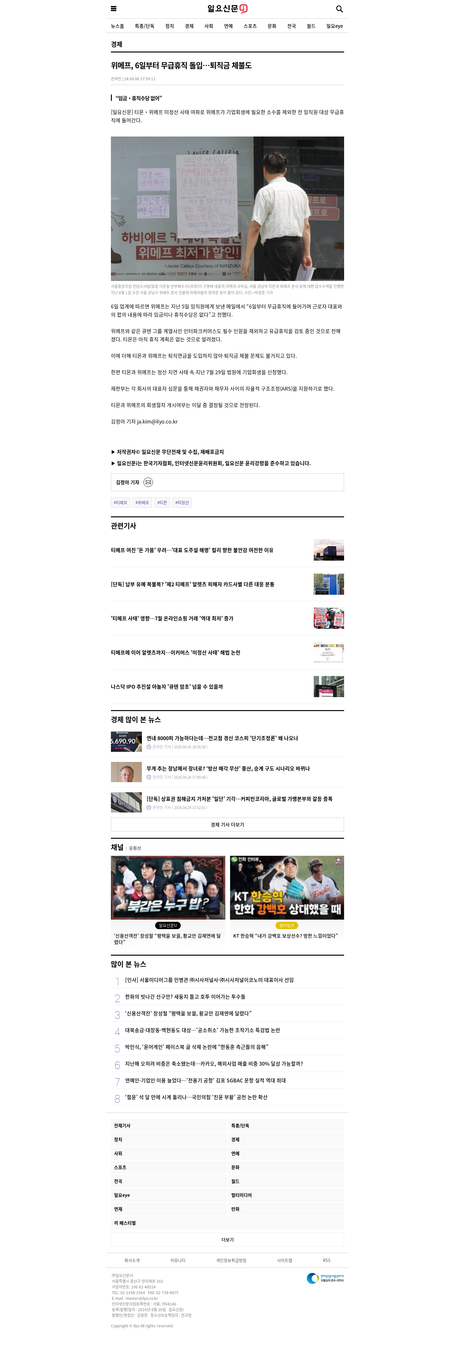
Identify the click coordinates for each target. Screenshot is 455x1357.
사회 (208, 25)
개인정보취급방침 (231, 1260)
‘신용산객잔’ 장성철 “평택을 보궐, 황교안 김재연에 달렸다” (188, 1013)
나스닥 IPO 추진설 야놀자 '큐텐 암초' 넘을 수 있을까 (167, 686)
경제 (189, 25)
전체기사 (122, 1125)
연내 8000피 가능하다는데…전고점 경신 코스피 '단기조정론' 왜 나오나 (222, 738)
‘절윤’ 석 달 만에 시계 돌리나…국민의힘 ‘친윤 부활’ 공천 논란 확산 (196, 1096)
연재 (118, 1209)
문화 (272, 25)
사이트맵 (284, 1260)
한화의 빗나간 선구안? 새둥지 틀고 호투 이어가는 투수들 (185, 996)
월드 (311, 25)
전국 (291, 25)
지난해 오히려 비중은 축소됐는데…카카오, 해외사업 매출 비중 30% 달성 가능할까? (214, 1063)
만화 (235, 1209)
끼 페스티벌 (125, 1223)
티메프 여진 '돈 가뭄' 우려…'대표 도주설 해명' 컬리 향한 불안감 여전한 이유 (192, 549)
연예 (228, 25)
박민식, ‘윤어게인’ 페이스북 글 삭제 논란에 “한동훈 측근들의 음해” (196, 1046)
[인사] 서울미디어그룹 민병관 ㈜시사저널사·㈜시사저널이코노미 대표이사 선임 (209, 979)
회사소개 (132, 1260)
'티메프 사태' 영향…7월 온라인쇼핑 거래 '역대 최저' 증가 (172, 618)
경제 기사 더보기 (227, 824)
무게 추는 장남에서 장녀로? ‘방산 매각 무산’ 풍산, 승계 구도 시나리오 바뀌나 (228, 768)
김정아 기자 (127, 482)
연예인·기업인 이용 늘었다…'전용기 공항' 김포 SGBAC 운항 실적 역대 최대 (205, 1080)
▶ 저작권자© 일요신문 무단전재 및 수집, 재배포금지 (167, 451)
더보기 (227, 1239)
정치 (169, 25)
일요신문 (227, 9)
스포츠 (250, 25)
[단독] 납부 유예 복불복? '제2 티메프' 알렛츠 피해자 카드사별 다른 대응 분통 (193, 584)
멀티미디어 (241, 1195)
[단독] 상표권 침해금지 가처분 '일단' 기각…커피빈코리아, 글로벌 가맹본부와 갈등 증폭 (240, 798)
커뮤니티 (177, 1260)
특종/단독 (145, 25)
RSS (327, 1260)
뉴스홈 (117, 25)
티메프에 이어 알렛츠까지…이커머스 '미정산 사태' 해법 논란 (175, 652)
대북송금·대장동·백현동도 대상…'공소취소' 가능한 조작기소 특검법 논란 (202, 1029)
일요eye (334, 25)
